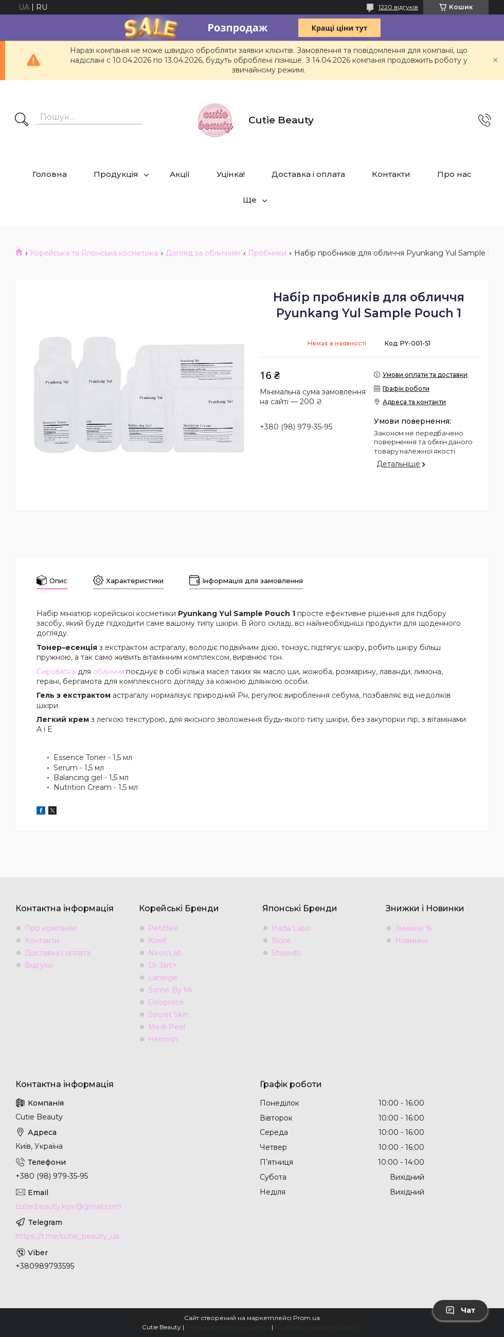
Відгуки (39, 965)
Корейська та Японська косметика (94, 253)
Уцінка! (231, 174)
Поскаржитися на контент (228, 1327)
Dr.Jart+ (162, 965)
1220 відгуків (398, 7)
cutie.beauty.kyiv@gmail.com (68, 1206)
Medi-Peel (166, 1027)
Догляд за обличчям (203, 253)
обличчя (108, 671)
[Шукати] (21, 120)
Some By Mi (170, 990)
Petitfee (163, 928)
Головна (49, 174)
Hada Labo (291, 928)
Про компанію (51, 928)
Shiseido (286, 952)
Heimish (163, 1039)
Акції (180, 174)
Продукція (116, 174)
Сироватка (56, 671)
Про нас (454, 174)
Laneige (162, 977)
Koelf (157, 940)
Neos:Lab (165, 952)
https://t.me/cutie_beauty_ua (67, 1236)
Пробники (267, 253)
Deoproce (166, 1002)
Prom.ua (306, 1318)
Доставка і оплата (308, 174)
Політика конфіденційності (319, 1327)
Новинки (411, 940)
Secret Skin (168, 1014)
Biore (281, 940)
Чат (460, 1310)
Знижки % (413, 928)
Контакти (391, 174)
